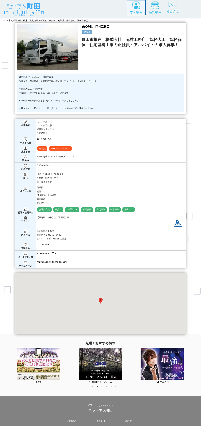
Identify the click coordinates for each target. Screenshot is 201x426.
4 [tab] (108, 388)
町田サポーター (49, 20)
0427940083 (43, 244)
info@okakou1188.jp (46, 253)
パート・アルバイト (60, 148)
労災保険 (101, 209)
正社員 (42, 148)
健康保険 (114, 209)
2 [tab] (98, 388)
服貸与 (58, 209)
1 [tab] (94, 388)
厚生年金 (128, 209)
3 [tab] (103, 388)
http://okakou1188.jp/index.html (52, 262)
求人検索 (24, 20)
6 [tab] (117, 388)
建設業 (62, 20)
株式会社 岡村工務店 (79, 20)
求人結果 (35, 20)
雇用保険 (87, 209)
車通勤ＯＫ (72, 209)
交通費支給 (44, 209)
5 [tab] (112, 388)
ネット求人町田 (9, 20)
